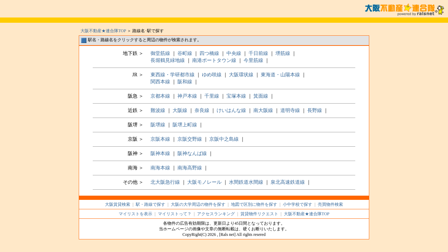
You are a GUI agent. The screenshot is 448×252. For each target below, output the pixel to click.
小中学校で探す (297, 204)
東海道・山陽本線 (280, 74)
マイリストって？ (174, 213)
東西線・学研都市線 (172, 74)
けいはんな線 (231, 110)
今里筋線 (253, 60)
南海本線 (160, 167)
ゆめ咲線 (212, 74)
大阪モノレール (204, 182)
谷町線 (184, 53)
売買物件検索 (330, 204)
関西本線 (160, 81)
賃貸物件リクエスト (259, 213)
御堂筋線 (160, 53)
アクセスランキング (216, 213)
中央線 (233, 53)
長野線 (314, 110)
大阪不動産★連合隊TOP (103, 30)
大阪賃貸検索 (117, 204)
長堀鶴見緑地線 (167, 60)
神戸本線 (187, 96)
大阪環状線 (241, 74)
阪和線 (184, 81)
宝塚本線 (236, 96)
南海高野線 (189, 167)
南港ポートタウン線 (214, 60)
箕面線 (260, 96)
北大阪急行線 (165, 182)
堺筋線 (282, 53)
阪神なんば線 (192, 153)
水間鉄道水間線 (246, 182)
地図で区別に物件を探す (254, 204)
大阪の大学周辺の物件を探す (198, 204)
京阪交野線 (189, 139)
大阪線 (180, 110)
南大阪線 (263, 110)
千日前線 (258, 53)
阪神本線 (160, 153)
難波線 (157, 110)
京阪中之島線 (224, 139)
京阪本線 (160, 139)
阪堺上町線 (185, 124)
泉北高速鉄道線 (288, 182)
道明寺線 (290, 110)
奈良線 (202, 110)
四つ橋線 (209, 53)
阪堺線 (157, 124)
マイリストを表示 (135, 213)
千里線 (211, 96)
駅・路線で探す (150, 204)
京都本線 (160, 96)
